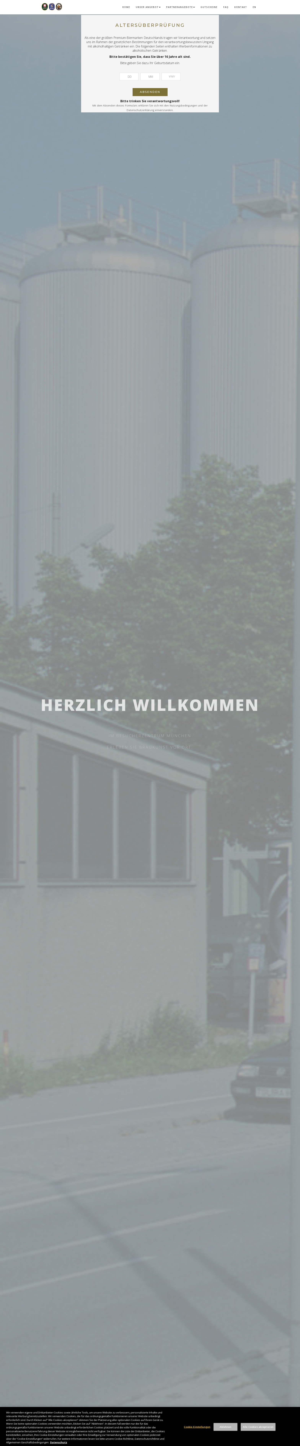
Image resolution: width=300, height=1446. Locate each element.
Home (126, 7)
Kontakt (240, 7)
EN (254, 7)
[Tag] (129, 76)
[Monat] (150, 76)
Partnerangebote (180, 7)
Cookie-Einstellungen (197, 1430)
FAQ (226, 7)
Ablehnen (226, 1430)
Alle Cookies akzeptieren (258, 1430)
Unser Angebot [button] (148, 7)
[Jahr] (171, 76)
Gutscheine (209, 7)
